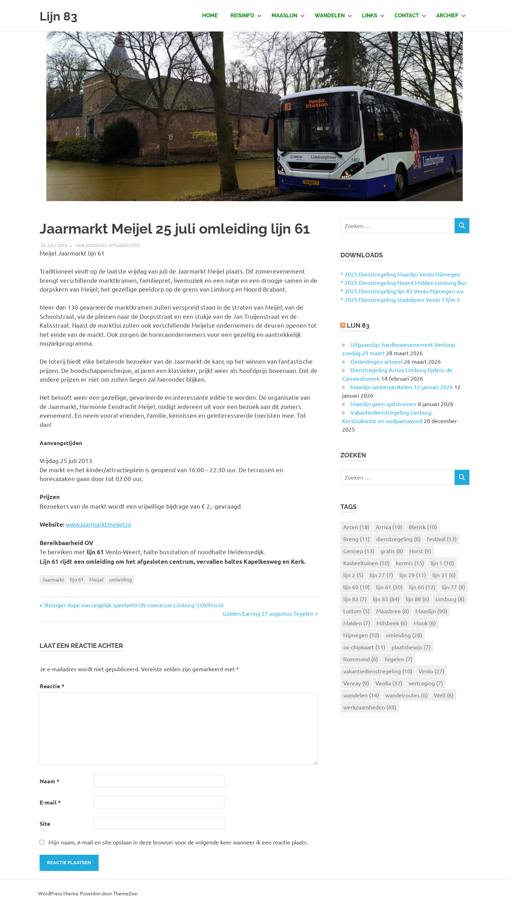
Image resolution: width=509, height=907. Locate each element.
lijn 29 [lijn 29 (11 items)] (412, 574)
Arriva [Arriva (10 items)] (389, 526)
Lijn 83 (60, 16)
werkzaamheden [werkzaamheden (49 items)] (369, 706)
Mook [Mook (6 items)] (425, 622)
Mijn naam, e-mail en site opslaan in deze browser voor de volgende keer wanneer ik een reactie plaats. (178, 841)
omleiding (120, 579)
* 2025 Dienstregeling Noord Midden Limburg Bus (403, 282)
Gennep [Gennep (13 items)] (358, 550)
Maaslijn (288, 15)
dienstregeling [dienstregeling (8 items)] (398, 538)
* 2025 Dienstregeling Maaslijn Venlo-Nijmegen (400, 273)
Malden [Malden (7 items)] (356, 622)
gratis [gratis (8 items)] (392, 550)
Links (373, 15)
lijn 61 (77, 579)
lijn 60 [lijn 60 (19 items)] (356, 586)
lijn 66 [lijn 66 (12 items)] (422, 586)
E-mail (50, 802)
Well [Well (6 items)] (444, 694)
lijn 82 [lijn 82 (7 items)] (355, 598)
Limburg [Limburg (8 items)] (449, 598)
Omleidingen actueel (376, 361)
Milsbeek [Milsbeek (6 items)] (391, 622)
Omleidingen (91, 245)
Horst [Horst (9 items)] (420, 550)
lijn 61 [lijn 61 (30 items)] (389, 586)
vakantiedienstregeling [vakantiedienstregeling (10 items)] (377, 670)
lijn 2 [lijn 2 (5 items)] (353, 574)
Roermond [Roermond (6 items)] (360, 658)
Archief (451, 15)
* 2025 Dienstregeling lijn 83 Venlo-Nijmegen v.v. (402, 290)
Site (45, 823)
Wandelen (333, 15)
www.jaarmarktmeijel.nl (98, 524)
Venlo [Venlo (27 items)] (431, 670)
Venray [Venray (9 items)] (356, 682)
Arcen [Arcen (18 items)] (356, 526)
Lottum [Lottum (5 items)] (356, 610)
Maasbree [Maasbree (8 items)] (392, 610)
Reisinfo (246, 15)
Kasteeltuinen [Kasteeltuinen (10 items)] (366, 562)
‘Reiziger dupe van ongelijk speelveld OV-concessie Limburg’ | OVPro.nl (133, 604)
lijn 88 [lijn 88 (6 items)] (417, 598)
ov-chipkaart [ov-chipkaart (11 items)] (364, 646)
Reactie (52, 686)
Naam (49, 781)
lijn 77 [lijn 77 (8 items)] (453, 586)
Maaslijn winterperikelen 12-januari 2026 (401, 386)
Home (210, 15)
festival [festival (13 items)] (442, 538)
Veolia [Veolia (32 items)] (388, 682)
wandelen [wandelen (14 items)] (361, 694)
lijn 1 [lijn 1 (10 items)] (442, 562)
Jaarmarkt (53, 579)
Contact (410, 15)
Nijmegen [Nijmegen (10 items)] (361, 634)
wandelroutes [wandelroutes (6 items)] (406, 694)
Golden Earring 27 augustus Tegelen (268, 613)
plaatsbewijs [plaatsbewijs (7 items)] (411, 646)
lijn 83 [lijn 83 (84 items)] (386, 598)
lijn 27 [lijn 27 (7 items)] (381, 574)
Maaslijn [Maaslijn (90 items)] (431, 610)
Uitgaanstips (124, 245)
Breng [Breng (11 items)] (356, 538)
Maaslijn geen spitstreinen (383, 403)
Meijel (96, 579)
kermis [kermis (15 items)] (410, 562)
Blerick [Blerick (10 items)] (423, 526)
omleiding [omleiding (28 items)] (404, 634)
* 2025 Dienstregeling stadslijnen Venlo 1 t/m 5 (400, 299)
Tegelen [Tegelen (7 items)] (398, 658)
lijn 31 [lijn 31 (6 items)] (444, 574)
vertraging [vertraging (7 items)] (426, 682)
